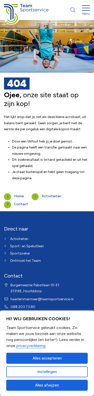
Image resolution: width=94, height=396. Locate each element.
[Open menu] (86, 11)
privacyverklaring (30, 345)
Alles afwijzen (47, 385)
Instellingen (47, 372)
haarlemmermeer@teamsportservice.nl (42, 299)
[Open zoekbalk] (73, 10)
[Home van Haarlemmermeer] (26, 10)
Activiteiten (51, 196)
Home (19, 196)
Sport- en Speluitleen (27, 246)
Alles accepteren (47, 358)
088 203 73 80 (23, 307)
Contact (21, 204)
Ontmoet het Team (25, 260)
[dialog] (47, 353)
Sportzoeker (20, 253)
